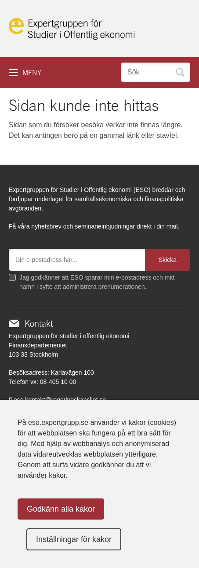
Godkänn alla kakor (61, 509)
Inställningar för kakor (74, 539)
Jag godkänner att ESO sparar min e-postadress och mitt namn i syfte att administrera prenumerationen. (96, 282)
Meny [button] (31, 73)
